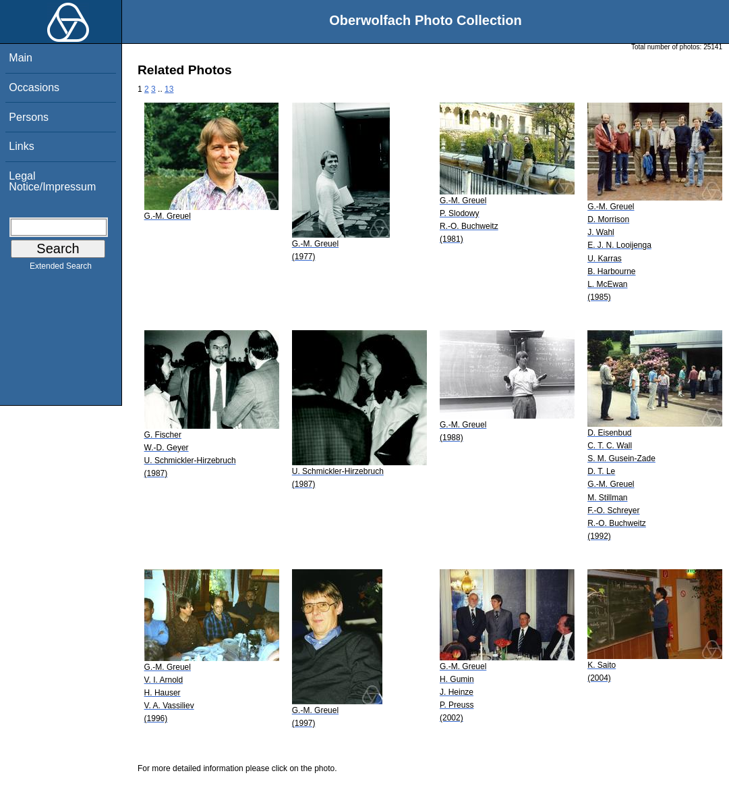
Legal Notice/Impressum (52, 181)
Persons (29, 117)
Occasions (34, 87)
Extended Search (61, 269)
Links (21, 146)
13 (169, 89)
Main (20, 57)
